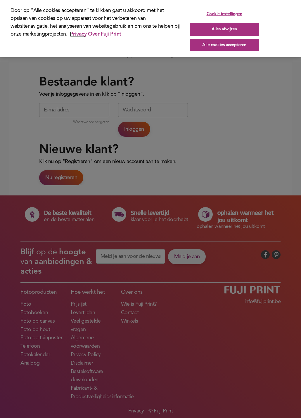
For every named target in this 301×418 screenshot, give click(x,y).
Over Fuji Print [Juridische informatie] (104, 34)
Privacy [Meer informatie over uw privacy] (78, 34)
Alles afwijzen (224, 29)
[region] (150, 28)
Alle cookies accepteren (224, 45)
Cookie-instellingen (224, 14)
